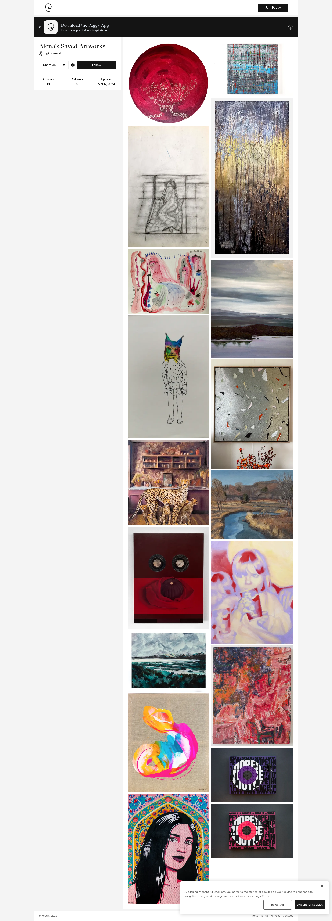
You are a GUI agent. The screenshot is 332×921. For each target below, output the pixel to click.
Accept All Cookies (310, 904)
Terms (264, 916)
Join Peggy (273, 7)
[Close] (321, 886)
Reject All (277, 904)
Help (255, 916)
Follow (96, 65)
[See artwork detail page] (169, 83)
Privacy (275, 916)
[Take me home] (48, 7)
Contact (288, 916)
